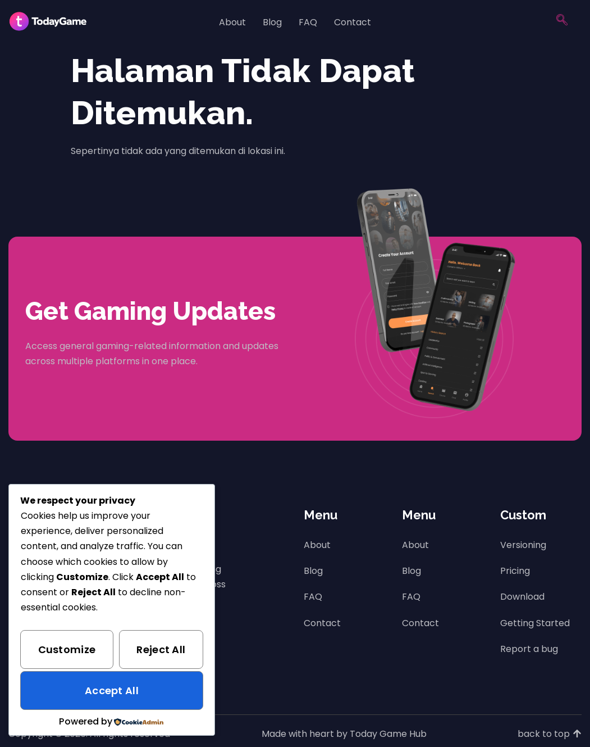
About (232, 22)
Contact (353, 22)
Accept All (112, 690)
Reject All (160, 649)
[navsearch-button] (562, 22)
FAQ (308, 22)
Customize (67, 649)
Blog (272, 22)
